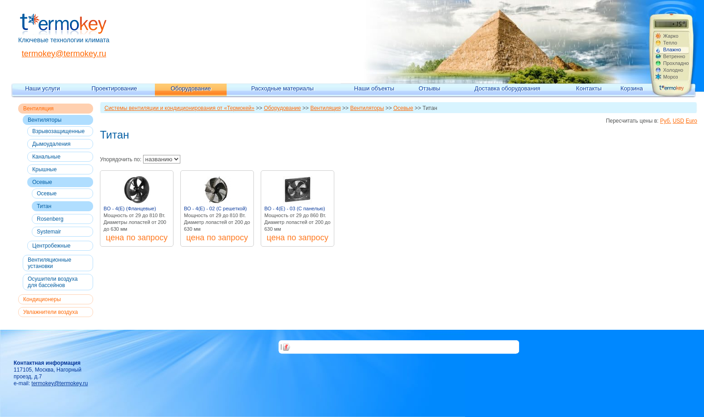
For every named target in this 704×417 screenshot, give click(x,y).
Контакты (588, 88)
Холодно (673, 70)
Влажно (672, 49)
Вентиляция (38, 108)
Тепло (670, 42)
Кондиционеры (42, 299)
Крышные (44, 169)
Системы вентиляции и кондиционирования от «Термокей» (179, 108)
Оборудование (191, 88)
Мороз (670, 76)
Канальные (46, 157)
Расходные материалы (282, 88)
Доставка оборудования (507, 88)
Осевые (42, 182)
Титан (44, 206)
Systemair (49, 231)
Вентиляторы (44, 120)
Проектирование (114, 88)
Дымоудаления (51, 144)
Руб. (665, 121)
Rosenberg (50, 219)
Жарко (671, 36)
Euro (691, 121)
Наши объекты (374, 88)
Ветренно (674, 56)
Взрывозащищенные (58, 131)
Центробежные (51, 246)
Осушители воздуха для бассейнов (53, 282)
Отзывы (430, 88)
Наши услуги (42, 88)
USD (678, 121)
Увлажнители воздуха (50, 312)
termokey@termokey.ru (64, 53)
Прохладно (676, 63)
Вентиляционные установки (49, 263)
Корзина (631, 88)
